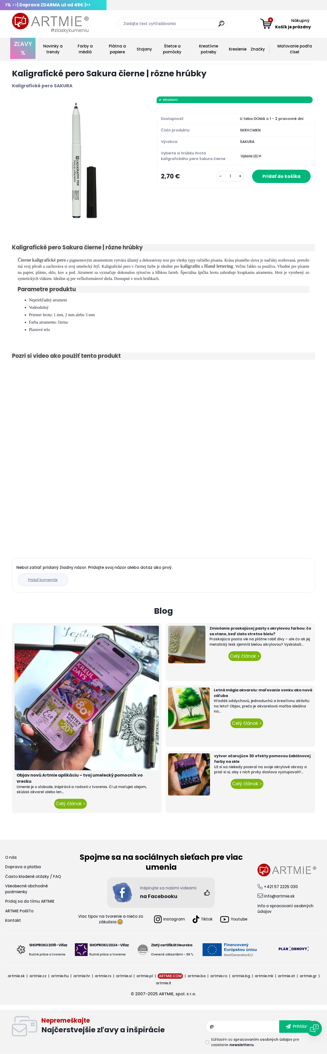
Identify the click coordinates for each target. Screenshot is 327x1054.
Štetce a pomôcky (172, 49)
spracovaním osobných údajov (262, 1039)
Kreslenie (238, 49)
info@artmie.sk (279, 896)
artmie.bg (241, 975)
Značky (258, 49)
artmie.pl (144, 975)
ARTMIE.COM (170, 975)
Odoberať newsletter (123, 1026)
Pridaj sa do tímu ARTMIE (29, 901)
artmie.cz (37, 975)
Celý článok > (70, 804)
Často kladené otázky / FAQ (33, 876)
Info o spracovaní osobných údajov (285, 908)
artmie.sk (16, 975)
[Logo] (50, 23)
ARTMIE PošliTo (19, 911)
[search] (221, 26)
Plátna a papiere (117, 49)
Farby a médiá (85, 49)
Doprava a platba (23, 866)
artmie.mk (264, 975)
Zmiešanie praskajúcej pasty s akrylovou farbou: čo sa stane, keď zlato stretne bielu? (260, 631)
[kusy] (230, 176)
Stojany (144, 49)
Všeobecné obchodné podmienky (26, 888)
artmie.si (124, 975)
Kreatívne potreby (208, 49)
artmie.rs (103, 975)
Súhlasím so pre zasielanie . (255, 1042)
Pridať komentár (43, 579)
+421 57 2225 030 (281, 886)
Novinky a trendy (53, 49)
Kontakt (13, 920)
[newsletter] (297, 1026)
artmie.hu (60, 975)
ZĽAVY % (23, 48)
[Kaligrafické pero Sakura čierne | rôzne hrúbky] (76, 160)
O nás (11, 857)
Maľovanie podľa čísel (294, 49)
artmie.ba (197, 975)
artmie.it (163, 983)
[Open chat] (314, 1028)
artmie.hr (81, 975)
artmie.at (286, 975)
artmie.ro (218, 975)
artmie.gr (308, 975)
